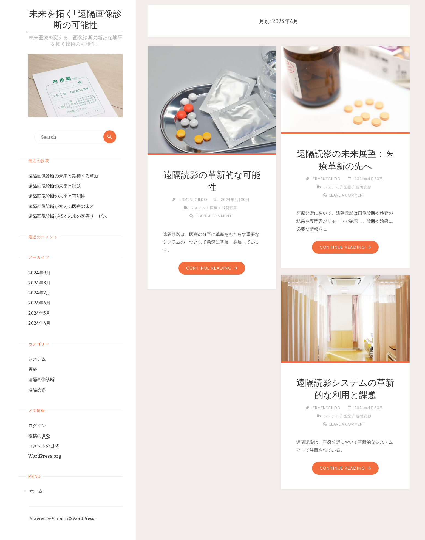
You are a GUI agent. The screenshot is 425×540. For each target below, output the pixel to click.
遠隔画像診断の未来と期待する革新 (63, 176)
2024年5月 (39, 313)
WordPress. (84, 518)
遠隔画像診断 (41, 379)
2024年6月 (39, 303)
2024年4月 (39, 323)
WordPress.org (44, 456)
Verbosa (59, 518)
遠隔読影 (37, 389)
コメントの (43, 446)
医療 (32, 369)
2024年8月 (39, 283)
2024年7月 (39, 293)
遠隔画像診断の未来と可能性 (56, 196)
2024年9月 (39, 272)
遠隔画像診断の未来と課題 (54, 186)
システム (37, 359)
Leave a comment (214, 216)
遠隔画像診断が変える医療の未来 (61, 206)
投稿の (39, 436)
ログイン (37, 426)
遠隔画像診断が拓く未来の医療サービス (67, 216)
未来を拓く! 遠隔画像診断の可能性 (75, 20)
